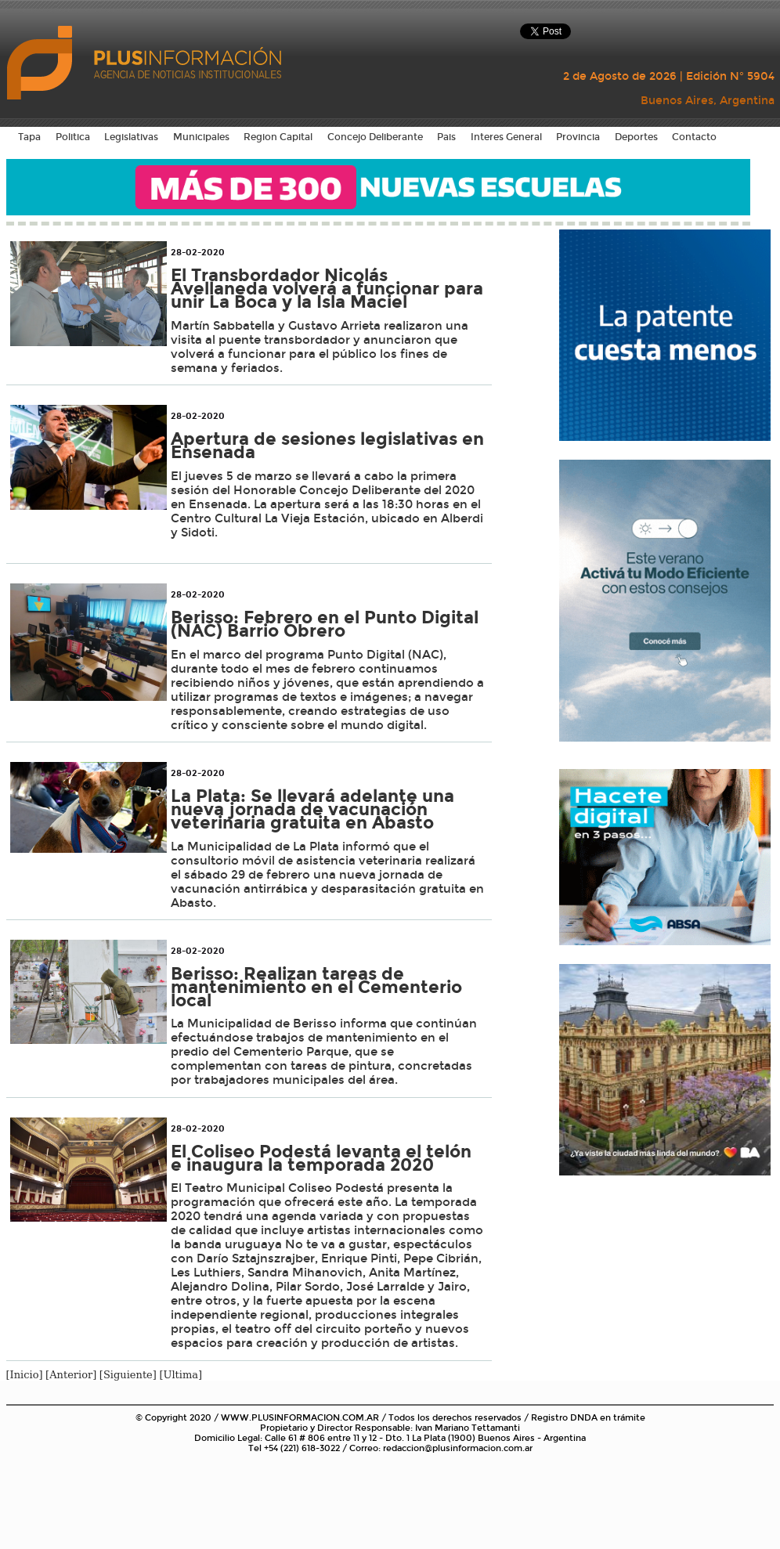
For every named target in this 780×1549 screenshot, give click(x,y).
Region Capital (278, 137)
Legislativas (131, 137)
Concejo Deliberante (375, 137)
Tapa (29, 137)
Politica (73, 137)
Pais (446, 137)
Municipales (201, 137)
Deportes (636, 137)
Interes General (506, 137)
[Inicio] (24, 1375)
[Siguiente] (128, 1375)
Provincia (578, 137)
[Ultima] (180, 1375)
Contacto (694, 137)
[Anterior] (70, 1375)
